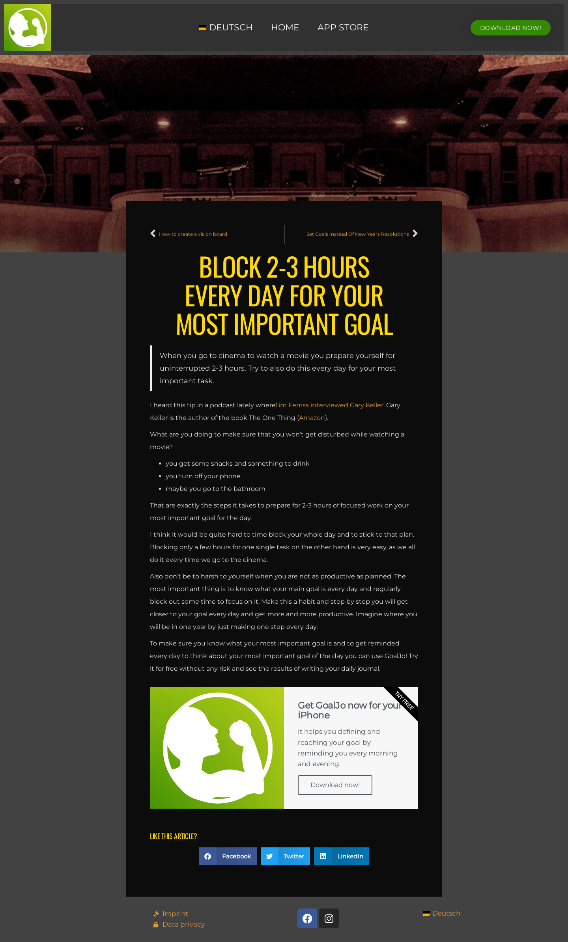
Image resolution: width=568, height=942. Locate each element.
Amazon (312, 418)
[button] (228, 856)
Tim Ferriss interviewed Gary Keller (329, 405)
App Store (343, 27)
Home (285, 27)
